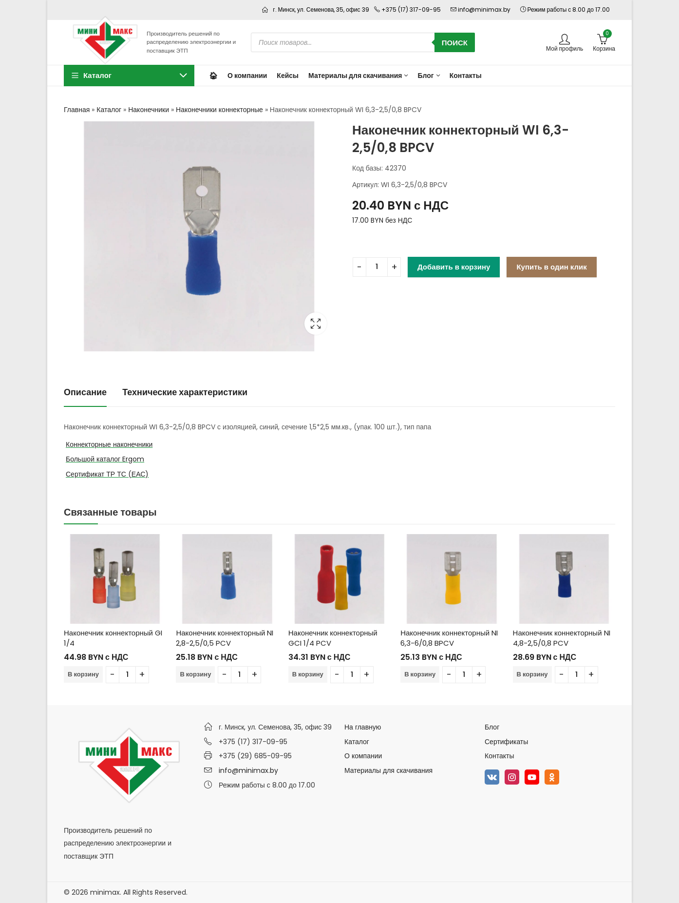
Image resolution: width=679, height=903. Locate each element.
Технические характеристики (184, 392)
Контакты (499, 756)
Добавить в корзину (453, 267)
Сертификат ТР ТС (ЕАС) (107, 474)
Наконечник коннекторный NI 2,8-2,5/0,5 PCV (224, 638)
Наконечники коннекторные (219, 110)
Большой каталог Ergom (105, 459)
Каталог (108, 110)
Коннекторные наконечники (109, 444)
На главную (362, 727)
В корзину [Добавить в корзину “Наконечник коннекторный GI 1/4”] (83, 674)
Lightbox (315, 323)
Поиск (455, 43)
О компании (363, 756)
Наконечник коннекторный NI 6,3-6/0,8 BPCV (449, 638)
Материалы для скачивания (388, 770)
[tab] (85, 392)
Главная (77, 110)
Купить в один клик (551, 267)
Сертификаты (506, 742)
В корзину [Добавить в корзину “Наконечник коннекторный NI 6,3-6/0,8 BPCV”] (419, 674)
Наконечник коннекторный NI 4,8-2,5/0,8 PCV (561, 638)
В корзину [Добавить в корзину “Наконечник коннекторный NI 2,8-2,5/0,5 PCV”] (195, 674)
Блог (492, 727)
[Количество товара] (377, 267)
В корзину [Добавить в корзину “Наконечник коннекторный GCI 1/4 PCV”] (307, 674)
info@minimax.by (248, 770)
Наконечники (148, 110)
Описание (85, 392)
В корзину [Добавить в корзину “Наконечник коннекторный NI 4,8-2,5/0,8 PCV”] (532, 674)
